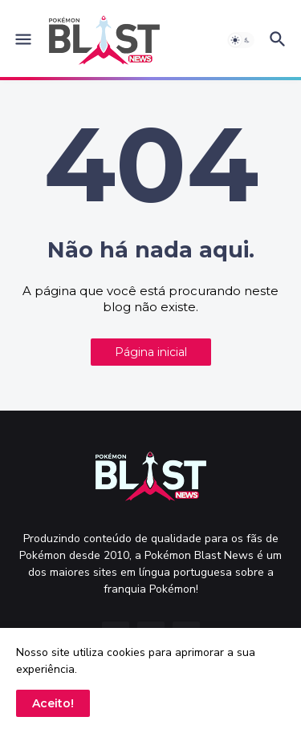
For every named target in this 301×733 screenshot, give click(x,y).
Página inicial (151, 352)
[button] (22, 40)
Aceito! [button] (53, 703)
